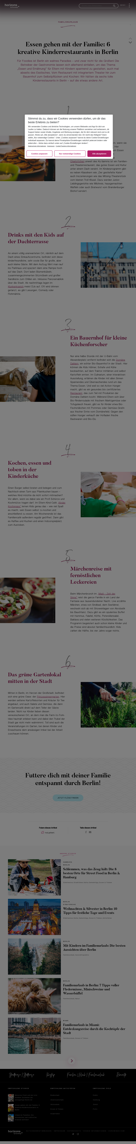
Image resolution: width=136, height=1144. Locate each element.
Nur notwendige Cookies (70, 154)
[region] (69, 136)
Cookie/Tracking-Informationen (66, 146)
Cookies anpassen (39, 154)
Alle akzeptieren (99, 154)
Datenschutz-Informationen (37, 146)
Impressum (51, 146)
